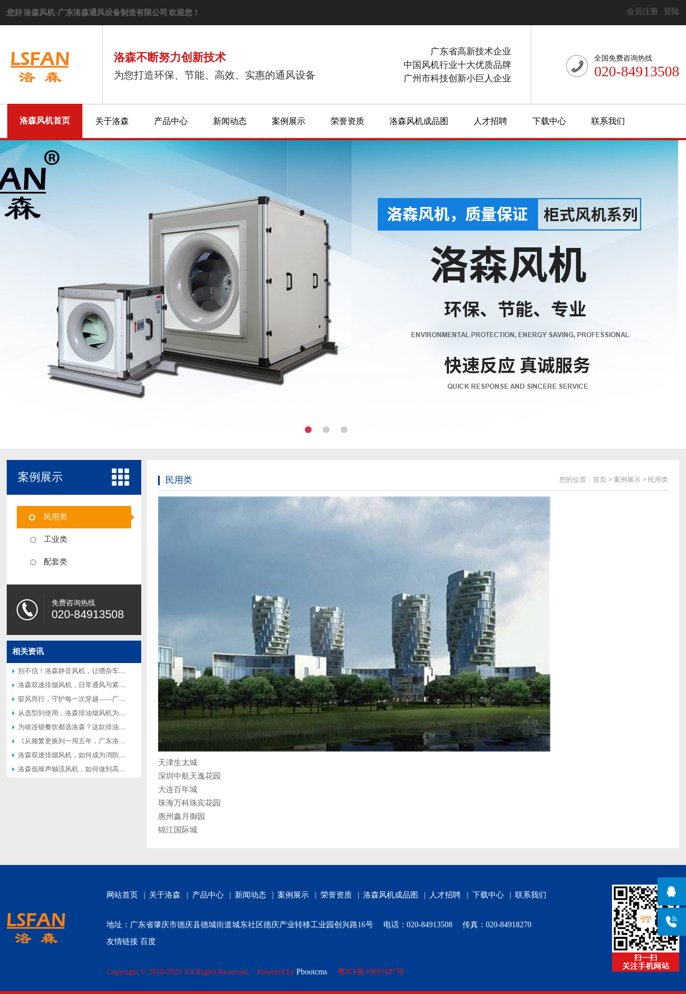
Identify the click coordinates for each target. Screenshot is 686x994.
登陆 (671, 11)
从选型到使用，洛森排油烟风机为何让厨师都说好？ (95, 713)
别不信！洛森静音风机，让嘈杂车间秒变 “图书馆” (92, 671)
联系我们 (608, 121)
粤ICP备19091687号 (371, 972)
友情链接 (122, 941)
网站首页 (122, 895)
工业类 (55, 539)
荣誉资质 (347, 121)
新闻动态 (230, 121)
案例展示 (288, 121)
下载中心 (549, 121)
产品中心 (171, 121)
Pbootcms (311, 972)
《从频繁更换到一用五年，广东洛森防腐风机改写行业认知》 (109, 741)
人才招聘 (490, 121)
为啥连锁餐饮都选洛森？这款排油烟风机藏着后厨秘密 (98, 727)
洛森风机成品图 (419, 121)
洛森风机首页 (45, 120)
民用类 (55, 517)
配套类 (55, 562)
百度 (148, 941)
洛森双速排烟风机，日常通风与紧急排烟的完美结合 (95, 685)
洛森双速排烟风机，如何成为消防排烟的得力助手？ (95, 755)
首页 (599, 480)
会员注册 (642, 11)
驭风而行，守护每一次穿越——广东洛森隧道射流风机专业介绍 (112, 699)
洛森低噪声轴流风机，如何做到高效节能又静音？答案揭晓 (105, 769)
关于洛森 (112, 121)
